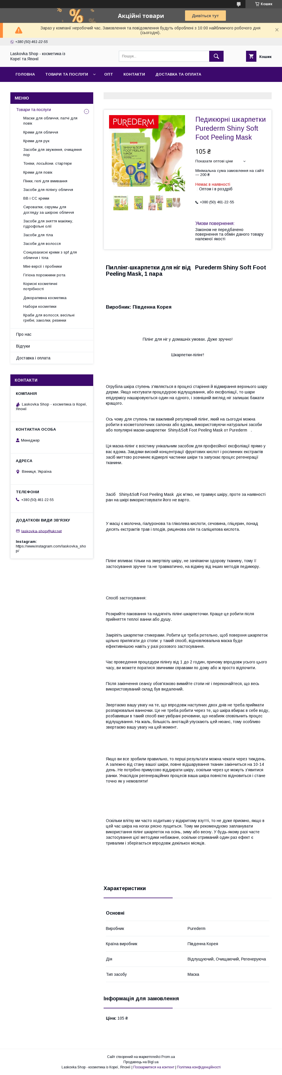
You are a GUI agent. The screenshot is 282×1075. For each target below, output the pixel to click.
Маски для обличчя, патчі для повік (50, 120)
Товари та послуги (66, 74)
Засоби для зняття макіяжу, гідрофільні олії (48, 223)
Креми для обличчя (40, 132)
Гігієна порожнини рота (44, 275)
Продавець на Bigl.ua (141, 1062)
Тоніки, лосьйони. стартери (47, 163)
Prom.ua (168, 1057)
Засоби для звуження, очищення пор (52, 152)
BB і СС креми (36, 198)
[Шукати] (216, 56)
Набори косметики (39, 306)
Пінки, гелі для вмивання (45, 181)
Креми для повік (37, 172)
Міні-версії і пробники (42, 266)
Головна (25, 74)
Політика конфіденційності (199, 1067)
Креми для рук (36, 141)
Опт (108, 74)
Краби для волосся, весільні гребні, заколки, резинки (49, 317)
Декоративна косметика (44, 298)
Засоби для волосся (42, 243)
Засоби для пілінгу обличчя (48, 189)
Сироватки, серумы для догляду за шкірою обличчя (48, 209)
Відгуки (23, 346)
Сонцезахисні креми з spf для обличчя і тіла (50, 255)
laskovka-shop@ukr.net (41, 531)
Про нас (23, 334)
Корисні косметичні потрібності (40, 286)
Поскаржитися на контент (153, 1067)
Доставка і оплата (33, 358)
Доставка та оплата (178, 74)
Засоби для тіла (38, 235)
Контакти (134, 74)
